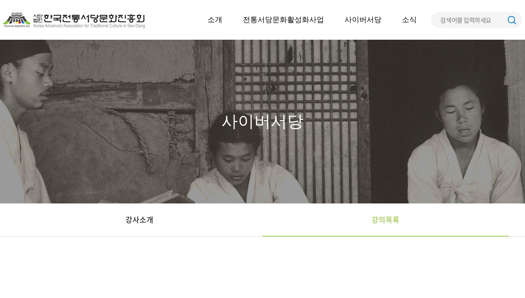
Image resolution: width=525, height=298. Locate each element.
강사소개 (139, 219)
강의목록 (385, 219)
